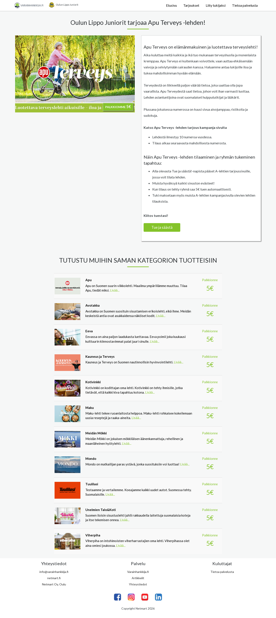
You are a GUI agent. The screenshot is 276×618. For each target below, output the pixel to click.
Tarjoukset (191, 5)
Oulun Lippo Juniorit (62, 5)
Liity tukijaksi (216, 5)
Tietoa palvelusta (245, 5)
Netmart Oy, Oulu (54, 584)
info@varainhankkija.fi (53, 572)
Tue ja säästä (161, 227)
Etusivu (171, 5)
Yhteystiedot (138, 584)
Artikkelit (138, 578)
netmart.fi (54, 578)
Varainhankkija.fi (138, 572)
